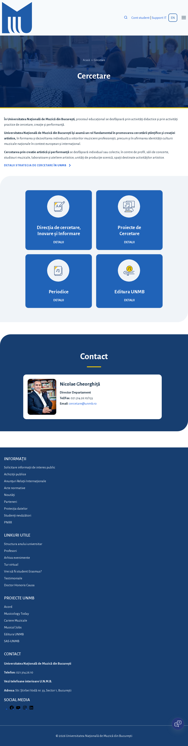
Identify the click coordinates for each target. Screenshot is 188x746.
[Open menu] (183, 17)
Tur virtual (11, 564)
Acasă (86, 60)
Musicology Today (16, 613)
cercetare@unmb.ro (83, 403)
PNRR (8, 522)
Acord (8, 606)
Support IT (159, 17)
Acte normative (14, 488)
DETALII (58, 242)
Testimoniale (13, 578)
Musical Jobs (13, 627)
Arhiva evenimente (17, 557)
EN (173, 17)
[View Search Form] (125, 17)
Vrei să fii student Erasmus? (23, 571)
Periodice (59, 291)
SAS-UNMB (11, 641)
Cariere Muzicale (15, 620)
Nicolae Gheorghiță (80, 384)
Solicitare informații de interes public (29, 467)
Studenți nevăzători (17, 515)
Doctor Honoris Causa (19, 585)
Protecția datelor (15, 508)
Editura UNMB (129, 291)
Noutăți (9, 495)
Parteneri (10, 501)
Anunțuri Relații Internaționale (25, 481)
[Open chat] (178, 724)
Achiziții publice (15, 474)
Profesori (10, 550)
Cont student (140, 17)
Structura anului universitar (23, 544)
